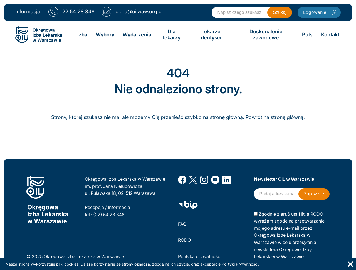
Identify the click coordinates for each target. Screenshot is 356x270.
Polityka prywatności (199, 256)
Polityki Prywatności (240, 264)
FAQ (182, 224)
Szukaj (279, 12)
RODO (184, 240)
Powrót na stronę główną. (275, 117)
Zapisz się (314, 193)
